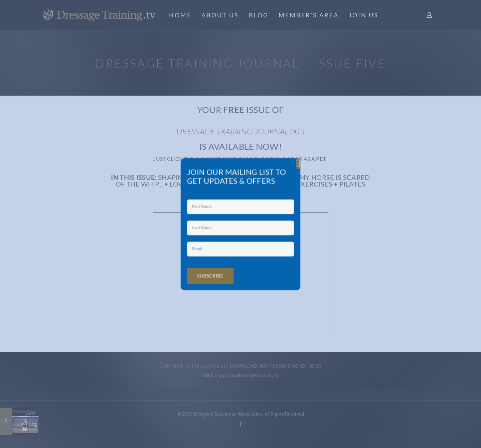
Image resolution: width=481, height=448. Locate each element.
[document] (240, 224)
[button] (287, 174)
